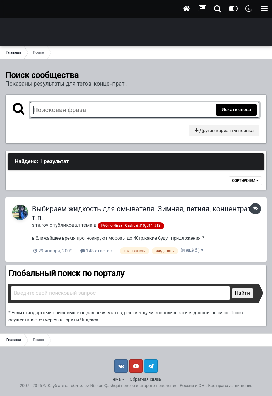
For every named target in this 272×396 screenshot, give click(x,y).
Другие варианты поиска (224, 130)
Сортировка (245, 181)
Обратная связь (145, 379)
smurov (40, 225)
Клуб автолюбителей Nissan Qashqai (83, 385)
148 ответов (96, 250)
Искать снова (236, 109)
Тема (117, 379)
